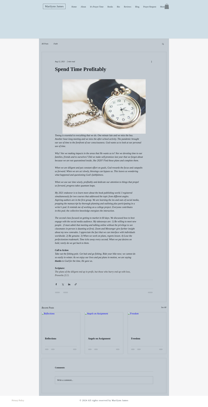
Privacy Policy (18, 400)
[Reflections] (61, 323)
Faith (56, 44)
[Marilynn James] (54, 6)
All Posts (45, 44)
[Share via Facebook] (56, 284)
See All (163, 307)
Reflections (50, 338)
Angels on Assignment (99, 338)
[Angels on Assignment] (104, 323)
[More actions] (151, 61)
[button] (166, 6)
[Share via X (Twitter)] (62, 284)
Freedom (135, 338)
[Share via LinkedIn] (69, 284)
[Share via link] (75, 284)
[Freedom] (147, 323)
